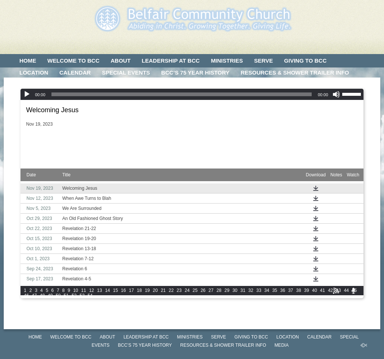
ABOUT (120, 60)
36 (282, 290)
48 (42, 295)
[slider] (181, 94)
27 (210, 290)
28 (219, 290)
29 (226, 290)
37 (290, 290)
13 (99, 290)
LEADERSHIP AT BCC (171, 60)
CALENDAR (75, 72)
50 (58, 295)
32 (250, 290)
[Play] (27, 94)
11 (83, 290)
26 (203, 290)
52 (74, 295)
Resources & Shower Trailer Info (294, 72)
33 (258, 290)
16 (123, 290)
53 (82, 295)
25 (195, 290)
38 (298, 290)
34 (266, 290)
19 (147, 290)
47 (34, 295)
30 (234, 290)
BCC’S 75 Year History (195, 72)
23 (179, 290)
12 (91, 290)
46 (26, 295)
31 (242, 290)
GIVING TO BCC (305, 60)
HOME (27, 60)
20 (155, 290)
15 (115, 290)
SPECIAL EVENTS (126, 72)
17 (131, 290)
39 (306, 290)
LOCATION (33, 72)
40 (314, 290)
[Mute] (336, 94)
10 (75, 290)
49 (50, 295)
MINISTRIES (227, 60)
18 (139, 290)
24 (187, 290)
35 (274, 290)
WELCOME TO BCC (73, 60)
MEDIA (28, 84)
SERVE (263, 60)
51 (66, 295)
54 (90, 295)
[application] (192, 94)
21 (163, 290)
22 (171, 290)
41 (322, 290)
